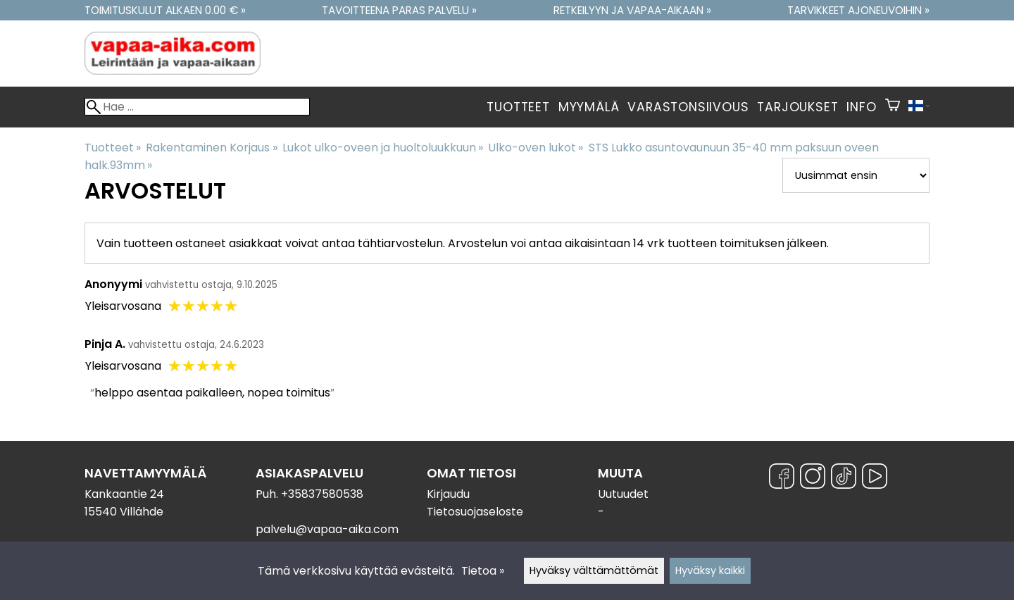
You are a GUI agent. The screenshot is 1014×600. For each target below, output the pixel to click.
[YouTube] (874, 478)
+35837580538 (322, 494)
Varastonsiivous (688, 107)
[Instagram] (812, 478)
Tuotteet (518, 107)
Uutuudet (623, 494)
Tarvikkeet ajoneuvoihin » (858, 10)
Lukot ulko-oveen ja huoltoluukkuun (382, 147)
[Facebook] (781, 478)
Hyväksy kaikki (710, 570)
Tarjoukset (797, 107)
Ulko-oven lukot (535, 147)
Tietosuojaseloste (475, 512)
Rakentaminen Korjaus (211, 147)
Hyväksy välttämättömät (594, 570)
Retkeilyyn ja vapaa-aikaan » (632, 10)
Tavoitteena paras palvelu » (399, 10)
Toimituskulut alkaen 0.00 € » (165, 10)
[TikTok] (843, 478)
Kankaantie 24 (124, 494)
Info (861, 107)
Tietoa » (482, 571)
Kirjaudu (448, 494)
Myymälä (589, 107)
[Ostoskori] (892, 107)
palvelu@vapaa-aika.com (327, 529)
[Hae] (197, 106)
